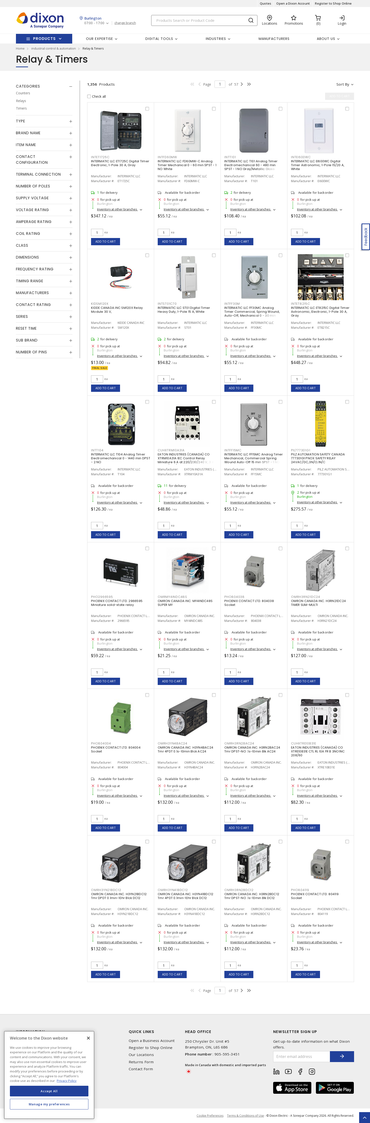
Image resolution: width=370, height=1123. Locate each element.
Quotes (265, 3)
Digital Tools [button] (159, 38)
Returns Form (141, 1062)
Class (22, 245)
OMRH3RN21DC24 (305, 597)
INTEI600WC (301, 157)
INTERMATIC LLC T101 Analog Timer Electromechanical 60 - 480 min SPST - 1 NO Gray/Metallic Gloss (251, 165)
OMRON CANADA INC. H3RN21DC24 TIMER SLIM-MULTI (318, 603)
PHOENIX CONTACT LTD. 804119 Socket (315, 896)
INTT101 (230, 157)
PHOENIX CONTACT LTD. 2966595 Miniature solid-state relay (116, 603)
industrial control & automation (53, 48)
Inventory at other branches (117, 209)
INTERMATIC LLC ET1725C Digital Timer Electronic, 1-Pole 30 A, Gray (120, 163)
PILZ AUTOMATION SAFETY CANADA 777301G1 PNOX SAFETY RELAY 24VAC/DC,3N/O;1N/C (318, 458)
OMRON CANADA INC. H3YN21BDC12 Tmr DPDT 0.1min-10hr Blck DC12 (119, 896)
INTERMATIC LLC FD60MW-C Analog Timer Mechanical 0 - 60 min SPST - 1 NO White (187, 165)
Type (20, 121)
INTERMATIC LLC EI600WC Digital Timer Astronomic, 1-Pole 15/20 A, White (317, 165)
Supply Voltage (32, 198)
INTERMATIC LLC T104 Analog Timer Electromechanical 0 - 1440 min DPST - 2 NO (120, 458)
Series (22, 316)
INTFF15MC (233, 450)
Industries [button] (216, 38)
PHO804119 (300, 890)
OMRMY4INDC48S (172, 597)
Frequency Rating (35, 269)
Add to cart (105, 241)
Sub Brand (27, 340)
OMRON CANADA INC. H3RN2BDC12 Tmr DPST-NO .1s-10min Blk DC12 (251, 896)
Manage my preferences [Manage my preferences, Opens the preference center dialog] (49, 1104)
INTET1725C (100, 157)
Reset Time (26, 328)
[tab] (44, 86)
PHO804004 (101, 743)
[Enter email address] (301, 1056)
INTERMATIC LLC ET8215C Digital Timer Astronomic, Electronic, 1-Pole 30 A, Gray (320, 312)
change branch (125, 23)
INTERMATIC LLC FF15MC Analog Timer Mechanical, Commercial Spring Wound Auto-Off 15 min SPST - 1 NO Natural (253, 460)
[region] (49, 1075)
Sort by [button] (342, 84)
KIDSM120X (99, 304)
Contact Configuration (32, 159)
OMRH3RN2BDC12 (239, 890)
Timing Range (29, 280)
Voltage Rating (32, 209)
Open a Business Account (152, 1040)
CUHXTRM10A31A (171, 450)
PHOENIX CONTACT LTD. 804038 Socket (249, 603)
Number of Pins (31, 352)
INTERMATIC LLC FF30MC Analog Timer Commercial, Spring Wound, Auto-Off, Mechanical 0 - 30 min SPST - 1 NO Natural (252, 313)
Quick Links (141, 1031)
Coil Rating (28, 233)
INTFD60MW (167, 157)
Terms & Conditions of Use (245, 1116)
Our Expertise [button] (99, 38)
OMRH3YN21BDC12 (106, 890)
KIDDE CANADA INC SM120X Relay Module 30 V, (117, 310)
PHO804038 (234, 597)
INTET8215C (300, 304)
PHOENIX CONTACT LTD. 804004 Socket (116, 749)
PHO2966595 (102, 597)
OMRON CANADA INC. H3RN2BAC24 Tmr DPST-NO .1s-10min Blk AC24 (252, 749)
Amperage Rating (34, 221)
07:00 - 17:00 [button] (94, 23)
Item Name (26, 144)
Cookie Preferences (210, 1115)
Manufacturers (274, 38)
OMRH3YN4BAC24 (172, 743)
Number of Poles (33, 186)
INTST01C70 (167, 304)
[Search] (204, 20)
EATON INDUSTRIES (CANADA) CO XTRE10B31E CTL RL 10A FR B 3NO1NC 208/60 (318, 751)
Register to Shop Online (333, 3)
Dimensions (27, 257)
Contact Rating (33, 304)
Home (20, 48)
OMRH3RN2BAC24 (239, 743)
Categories (28, 86)
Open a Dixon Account (293, 3)
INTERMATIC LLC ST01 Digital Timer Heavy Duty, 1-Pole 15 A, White (184, 310)
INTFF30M (232, 304)
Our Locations (141, 1054)
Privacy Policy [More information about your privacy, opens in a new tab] (67, 1080)
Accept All (49, 1091)
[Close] (88, 1038)
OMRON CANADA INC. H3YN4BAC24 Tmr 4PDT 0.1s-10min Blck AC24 (185, 749)
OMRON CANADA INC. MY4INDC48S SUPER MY (185, 603)
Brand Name (28, 132)
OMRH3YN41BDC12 (173, 890)
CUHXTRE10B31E (303, 743)
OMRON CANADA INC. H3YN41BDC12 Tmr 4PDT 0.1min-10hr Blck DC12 (185, 896)
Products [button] (44, 38)
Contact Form (141, 1069)
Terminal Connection (38, 174)
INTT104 (97, 450)
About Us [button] (326, 38)
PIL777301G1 (300, 450)
